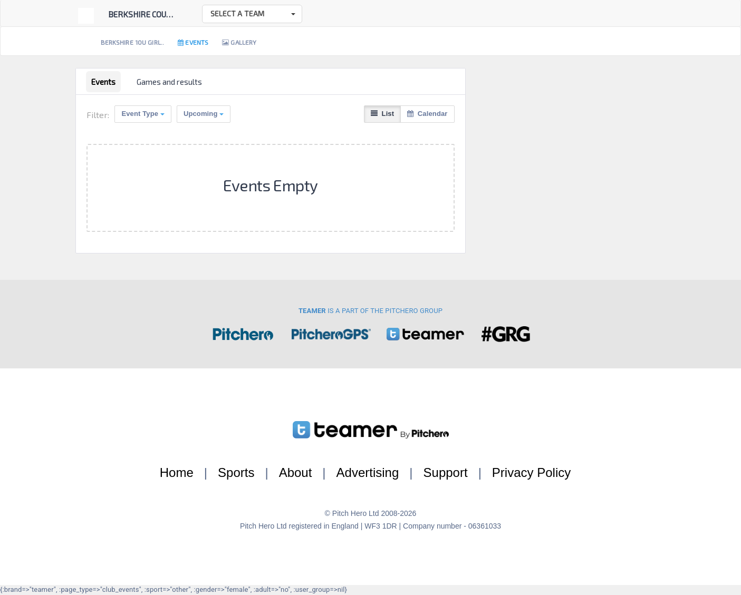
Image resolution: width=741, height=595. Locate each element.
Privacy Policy (531, 472)
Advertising (367, 472)
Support (446, 472)
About (295, 472)
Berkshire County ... (148, 14)
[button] (252, 14)
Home (177, 472)
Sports (236, 472)
